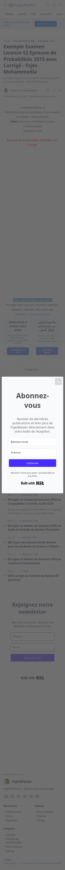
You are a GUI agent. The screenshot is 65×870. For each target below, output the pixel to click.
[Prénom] (32, 453)
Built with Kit (32, 483)
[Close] (58, 381)
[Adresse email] (32, 442)
